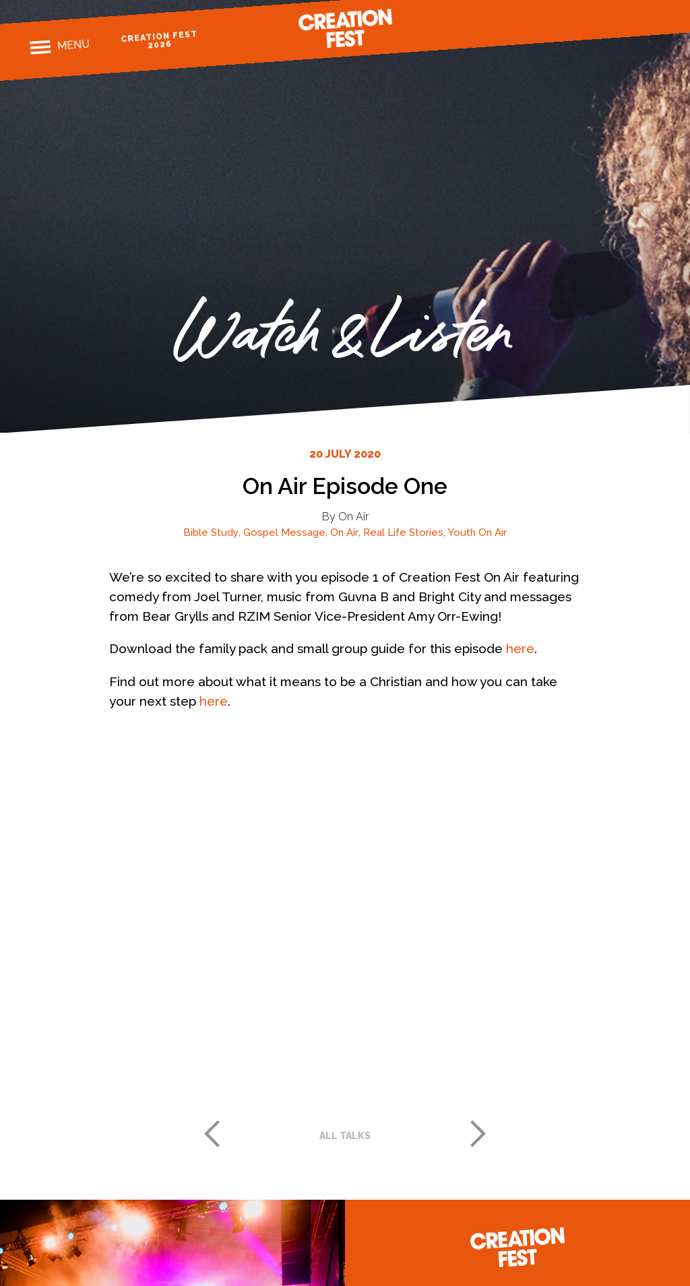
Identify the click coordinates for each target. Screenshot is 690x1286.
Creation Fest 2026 (159, 39)
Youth (462, 532)
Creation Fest (345, 28)
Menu (73, 45)
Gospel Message (284, 532)
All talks (345, 1135)
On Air (344, 532)
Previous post (211, 1133)
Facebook (582, 25)
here (520, 648)
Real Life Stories (403, 532)
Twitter (629, 22)
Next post (478, 1133)
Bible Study (211, 532)
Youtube (653, 20)
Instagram (605, 23)
